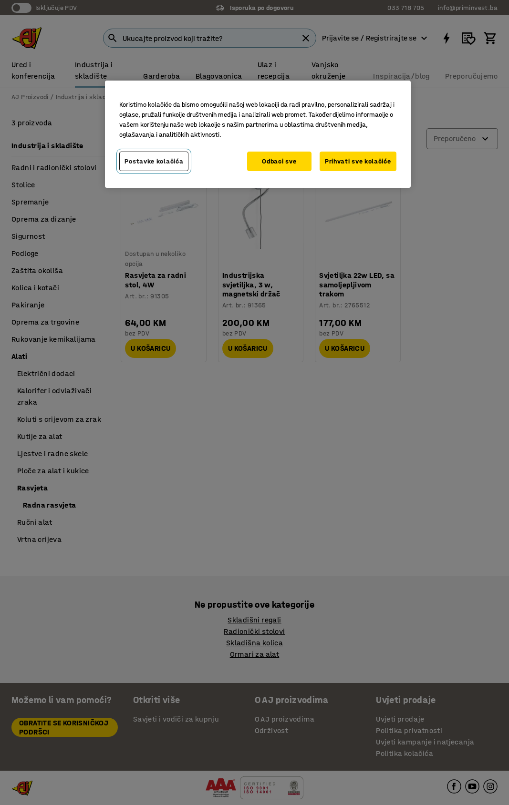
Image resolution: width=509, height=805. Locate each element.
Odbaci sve (279, 161)
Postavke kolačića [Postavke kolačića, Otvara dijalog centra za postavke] (154, 161)
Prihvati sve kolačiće (358, 161)
